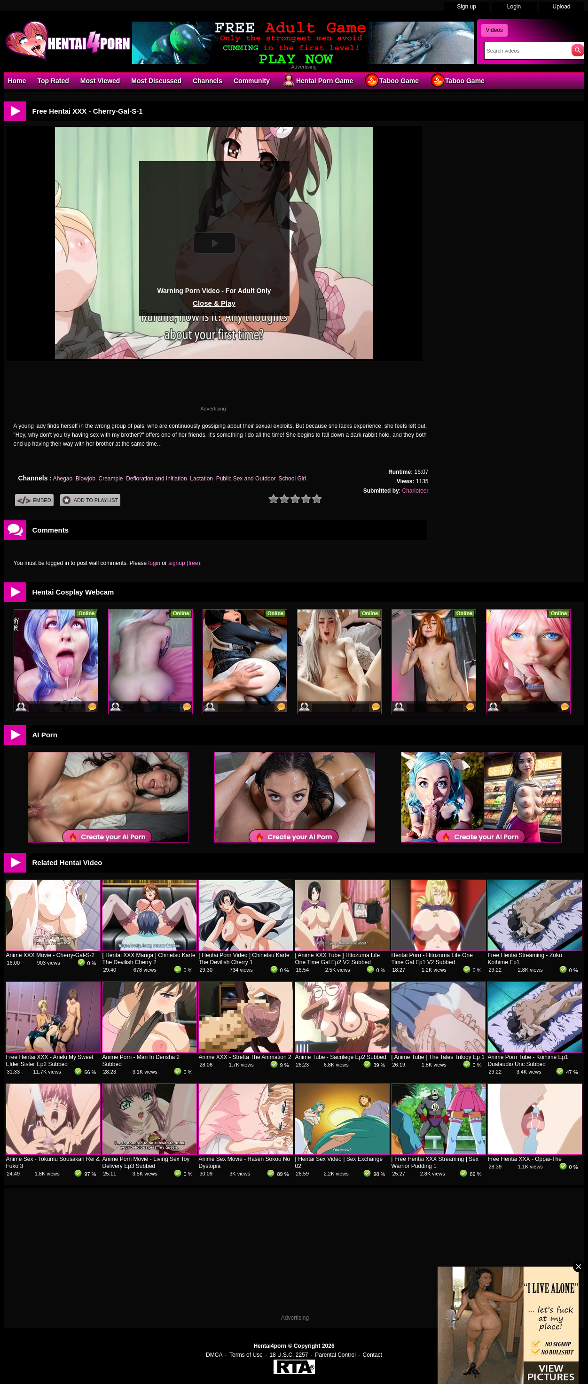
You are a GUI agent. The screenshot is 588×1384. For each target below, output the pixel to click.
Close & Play (214, 303)
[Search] (526, 50)
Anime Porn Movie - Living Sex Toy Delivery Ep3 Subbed (146, 1162)
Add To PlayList (90, 500)
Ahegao (62, 478)
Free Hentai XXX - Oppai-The (525, 1159)
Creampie (111, 478)
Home (17, 81)
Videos (494, 30)
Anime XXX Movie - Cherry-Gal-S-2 (50, 955)
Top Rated (53, 81)
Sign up (466, 6)
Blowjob (85, 478)
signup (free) (184, 563)
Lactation (201, 478)
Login (514, 6)
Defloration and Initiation (156, 478)
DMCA (214, 1355)
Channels (207, 81)
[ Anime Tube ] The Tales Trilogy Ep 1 (438, 1057)
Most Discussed (156, 81)
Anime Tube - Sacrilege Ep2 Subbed (340, 1057)
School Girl (292, 478)
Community (252, 81)
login (154, 563)
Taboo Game (391, 80)
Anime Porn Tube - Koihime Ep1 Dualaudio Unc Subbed (528, 1060)
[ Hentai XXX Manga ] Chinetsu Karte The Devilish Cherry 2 (149, 959)
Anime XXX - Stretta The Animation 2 (245, 1057)
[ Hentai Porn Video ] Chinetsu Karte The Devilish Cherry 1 (244, 959)
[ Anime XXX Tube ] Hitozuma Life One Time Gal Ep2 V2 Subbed (337, 959)
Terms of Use (246, 1355)
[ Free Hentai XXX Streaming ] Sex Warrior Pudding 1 (435, 1162)
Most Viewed (100, 81)
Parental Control (335, 1355)
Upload (561, 6)
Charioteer (415, 490)
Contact (372, 1355)
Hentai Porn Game (317, 80)
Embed (34, 500)
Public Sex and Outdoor (245, 478)
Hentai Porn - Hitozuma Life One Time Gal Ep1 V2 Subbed (432, 959)
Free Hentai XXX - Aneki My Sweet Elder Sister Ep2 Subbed (50, 1060)
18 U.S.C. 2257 (288, 1355)
